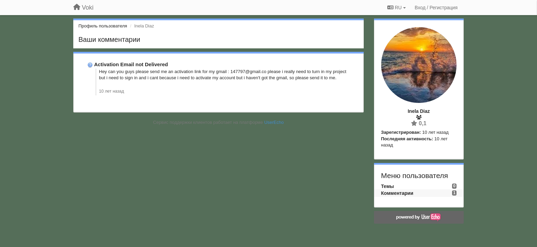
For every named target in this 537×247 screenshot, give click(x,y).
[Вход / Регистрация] (436, 7)
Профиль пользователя (102, 25)
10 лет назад (111, 91)
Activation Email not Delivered (131, 64)
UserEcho (274, 122)
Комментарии (397, 193)
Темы (387, 186)
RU (396, 7)
